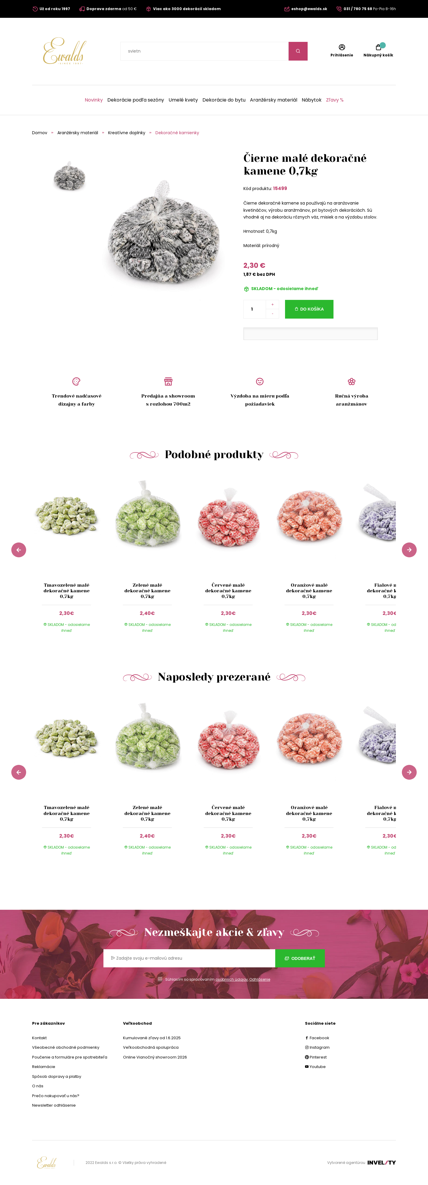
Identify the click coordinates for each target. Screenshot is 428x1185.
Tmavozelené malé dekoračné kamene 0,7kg (66, 590)
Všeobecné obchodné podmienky (65, 1047)
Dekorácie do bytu (224, 100)
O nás (37, 1086)
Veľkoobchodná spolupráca (151, 1047)
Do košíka (312, 309)
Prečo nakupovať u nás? (55, 1096)
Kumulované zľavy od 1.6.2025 (152, 1038)
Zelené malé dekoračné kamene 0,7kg (147, 590)
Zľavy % (335, 100)
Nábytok (312, 100)
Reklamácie (43, 1066)
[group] (72, 558)
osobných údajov (231, 979)
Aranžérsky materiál (273, 100)
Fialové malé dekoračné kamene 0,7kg (390, 590)
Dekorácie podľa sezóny (135, 100)
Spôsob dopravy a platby (56, 1076)
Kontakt (39, 1038)
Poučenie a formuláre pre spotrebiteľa (69, 1057)
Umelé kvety (183, 100)
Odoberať (300, 958)
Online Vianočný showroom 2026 (155, 1057)
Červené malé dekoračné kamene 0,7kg (228, 590)
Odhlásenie (259, 979)
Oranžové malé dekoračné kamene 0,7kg (309, 590)
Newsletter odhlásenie (54, 1105)
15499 (280, 188)
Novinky (94, 100)
